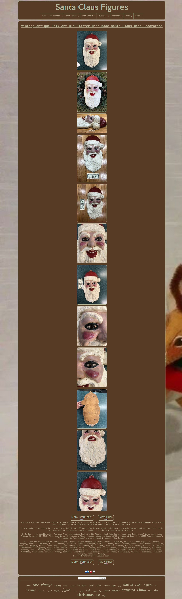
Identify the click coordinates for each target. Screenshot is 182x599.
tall (98, 595)
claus (141, 589)
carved (107, 585)
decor (107, 590)
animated (128, 590)
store (28, 585)
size (156, 590)
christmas (85, 595)
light (114, 585)
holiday (116, 590)
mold (138, 585)
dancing (57, 586)
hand (91, 585)
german (81, 591)
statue (75, 591)
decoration (41, 591)
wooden (72, 586)
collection (94, 591)
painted (65, 586)
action (98, 585)
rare (36, 585)
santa (128, 584)
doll (88, 590)
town (119, 586)
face (100, 591)
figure (66, 590)
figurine (31, 590)
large (104, 596)
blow (150, 591)
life (156, 586)
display (57, 591)
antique (82, 585)
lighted (50, 591)
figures (148, 585)
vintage (46, 585)
